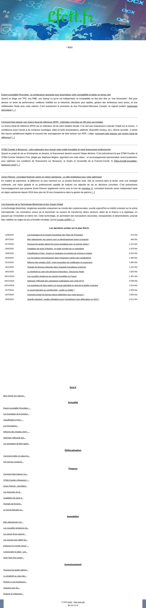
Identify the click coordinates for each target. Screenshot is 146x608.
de (69, 605)
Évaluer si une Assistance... (15, 582)
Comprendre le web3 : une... (15, 552)
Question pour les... (11, 588)
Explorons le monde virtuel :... (16, 546)
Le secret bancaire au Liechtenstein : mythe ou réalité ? (51, 290)
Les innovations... (10, 426)
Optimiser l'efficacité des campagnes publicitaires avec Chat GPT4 (55, 281)
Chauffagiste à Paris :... (13, 420)
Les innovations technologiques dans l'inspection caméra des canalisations (59, 258)
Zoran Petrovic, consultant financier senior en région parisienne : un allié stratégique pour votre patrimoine (51, 177)
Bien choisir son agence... (14, 396)
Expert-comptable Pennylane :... (17, 408)
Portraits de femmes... (12, 504)
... (14, 110)
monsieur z (86, 188)
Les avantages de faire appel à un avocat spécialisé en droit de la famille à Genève (62, 285)
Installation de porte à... (13, 498)
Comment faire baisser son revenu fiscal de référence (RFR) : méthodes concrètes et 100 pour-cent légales (52, 122)
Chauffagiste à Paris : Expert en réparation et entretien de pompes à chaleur (59, 253)
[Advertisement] (69, 69)
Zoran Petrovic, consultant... (15, 486)
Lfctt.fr (69, 602)
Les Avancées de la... (12, 492)
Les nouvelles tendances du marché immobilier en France (52, 276)
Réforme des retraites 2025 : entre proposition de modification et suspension (59, 262)
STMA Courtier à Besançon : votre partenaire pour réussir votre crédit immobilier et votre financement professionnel (56, 149)
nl (77, 605)
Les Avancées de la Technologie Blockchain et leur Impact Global (32, 204)
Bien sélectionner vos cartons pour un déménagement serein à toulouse (57, 239)
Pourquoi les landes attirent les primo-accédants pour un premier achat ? (58, 244)
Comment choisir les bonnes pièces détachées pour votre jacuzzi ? (55, 295)
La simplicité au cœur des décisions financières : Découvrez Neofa (55, 272)
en (72, 605)
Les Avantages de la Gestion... (16, 414)
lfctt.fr (70, 47)
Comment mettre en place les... (16, 456)
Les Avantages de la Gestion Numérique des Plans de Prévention (55, 235)
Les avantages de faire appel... (16, 444)
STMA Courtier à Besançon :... (16, 480)
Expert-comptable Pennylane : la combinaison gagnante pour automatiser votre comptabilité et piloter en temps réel (56, 95)
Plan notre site (79, 602)
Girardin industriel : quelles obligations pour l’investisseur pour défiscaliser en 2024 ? (63, 299)
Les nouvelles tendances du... (16, 528)
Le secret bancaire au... (13, 510)
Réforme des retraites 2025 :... (16, 432)
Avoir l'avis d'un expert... (13, 558)
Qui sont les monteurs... (13, 462)
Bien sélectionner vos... (13, 522)
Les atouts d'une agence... (14, 534)
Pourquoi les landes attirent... (15, 570)
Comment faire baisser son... (15, 474)
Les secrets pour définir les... (15, 540)
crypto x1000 (64, 220)
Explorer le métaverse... (13, 594)
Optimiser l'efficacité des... (14, 438)
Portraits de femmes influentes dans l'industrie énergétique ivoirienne (56, 267)
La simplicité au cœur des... (15, 576)
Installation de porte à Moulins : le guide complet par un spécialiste (55, 249)
